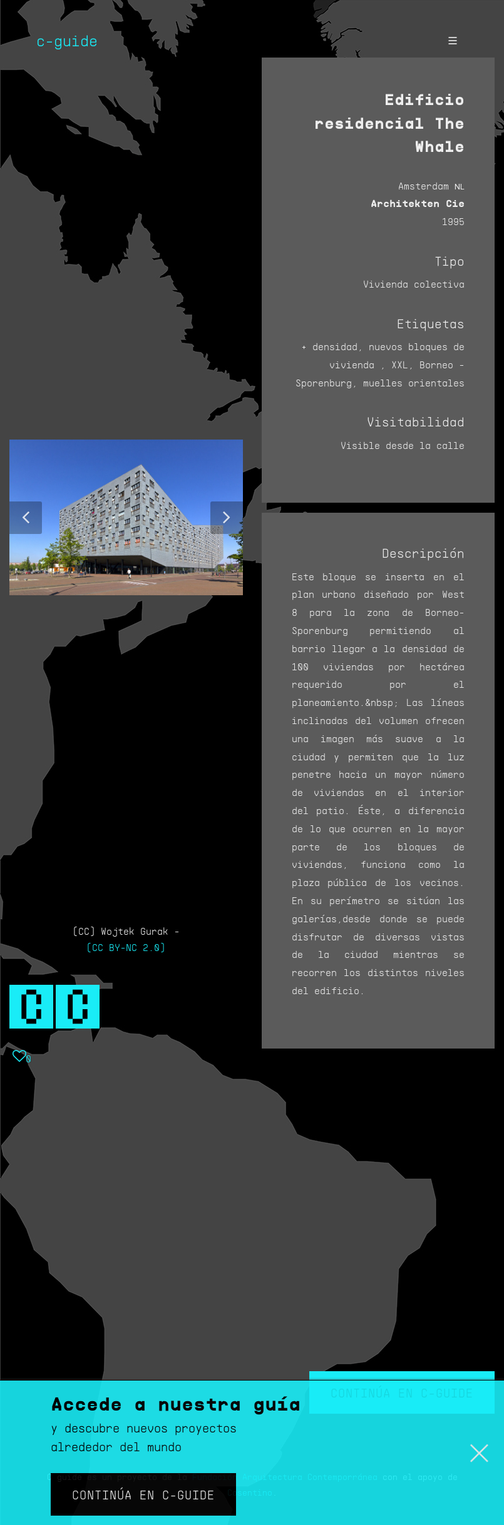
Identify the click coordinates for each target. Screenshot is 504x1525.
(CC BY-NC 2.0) (125, 947)
